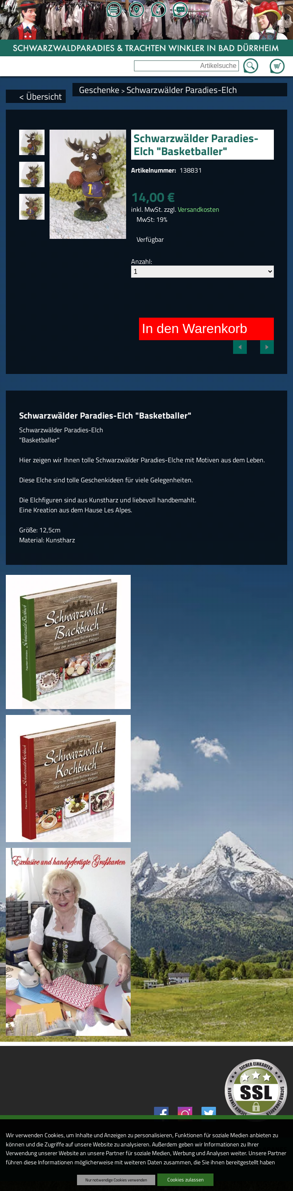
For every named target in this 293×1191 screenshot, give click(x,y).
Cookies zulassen (185, 1179)
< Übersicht (40, 96)
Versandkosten (198, 209)
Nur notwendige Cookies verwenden (116, 1179)
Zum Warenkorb (277, 61)
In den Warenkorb (194, 328)
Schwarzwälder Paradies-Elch (182, 89)
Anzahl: (141, 261)
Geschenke (99, 89)
